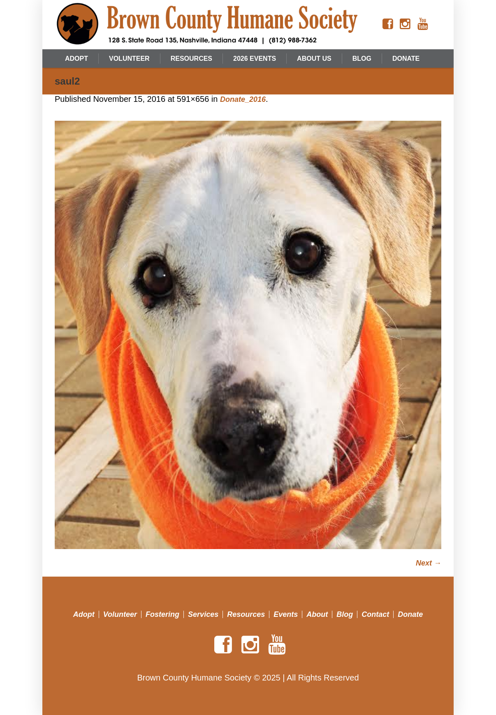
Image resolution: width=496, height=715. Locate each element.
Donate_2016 (243, 99)
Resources (246, 614)
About (317, 614)
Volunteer (120, 614)
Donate (410, 614)
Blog (344, 614)
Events (285, 614)
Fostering (162, 614)
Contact (375, 614)
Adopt (84, 614)
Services (203, 614)
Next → (428, 563)
